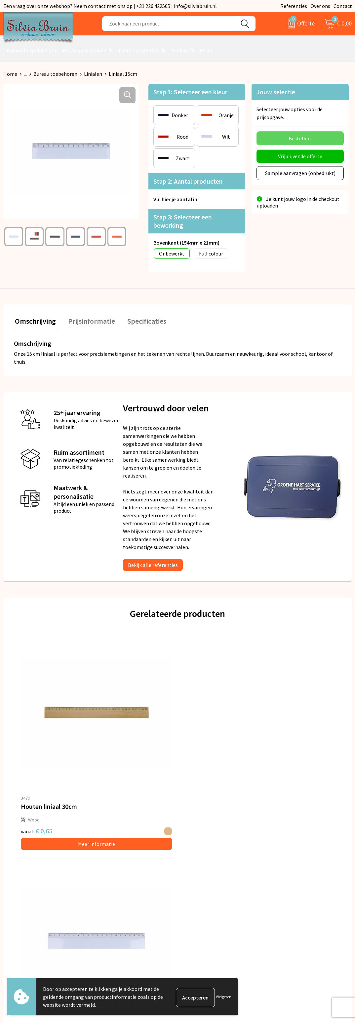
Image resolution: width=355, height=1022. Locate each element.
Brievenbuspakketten (31, 50)
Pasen (207, 50)
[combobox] (168, 23)
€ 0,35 (111, 750)
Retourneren (200, 861)
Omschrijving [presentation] (34, 320)
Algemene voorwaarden (299, 851)
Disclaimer (284, 881)
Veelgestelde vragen (122, 871)
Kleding (179, 50)
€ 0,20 (200, 746)
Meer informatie (54, 759)
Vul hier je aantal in (175, 199)
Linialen (93, 73)
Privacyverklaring (291, 861)
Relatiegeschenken (84, 50)
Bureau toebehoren (55, 73)
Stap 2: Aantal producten (188, 181)
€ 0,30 (282, 746)
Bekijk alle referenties (153, 564)
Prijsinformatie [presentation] (88, 320)
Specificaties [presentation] (141, 320)
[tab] (34, 321)
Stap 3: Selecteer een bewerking (182, 221)
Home (10, 73)
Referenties (293, 6)
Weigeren (223, 996)
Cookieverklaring (291, 871)
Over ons (320, 6)
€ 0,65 (36, 746)
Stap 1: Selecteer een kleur (190, 92)
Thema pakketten (139, 50)
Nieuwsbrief (113, 861)
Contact (343, 6)
